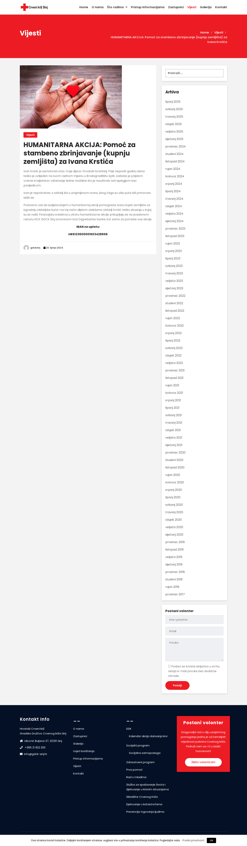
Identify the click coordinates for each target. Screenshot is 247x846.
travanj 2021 (173, 423)
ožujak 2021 (173, 430)
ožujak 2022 (173, 355)
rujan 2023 (172, 243)
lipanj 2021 (172, 408)
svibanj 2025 (174, 109)
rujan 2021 (172, 385)
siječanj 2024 (174, 221)
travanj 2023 (174, 273)
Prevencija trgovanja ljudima (145, 812)
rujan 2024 (172, 169)
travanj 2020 (174, 512)
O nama (97, 7)
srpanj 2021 (173, 400)
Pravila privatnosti (193, 840)
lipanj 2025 (172, 102)
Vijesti (191, 7)
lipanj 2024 (173, 191)
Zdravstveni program (140, 762)
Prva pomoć (134, 770)
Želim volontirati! (203, 762)
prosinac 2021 (175, 370)
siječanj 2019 (173, 564)
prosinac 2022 (175, 296)
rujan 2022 (172, 318)
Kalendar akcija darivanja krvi (148, 736)
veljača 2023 (174, 281)
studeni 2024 (174, 154)
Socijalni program (138, 745)
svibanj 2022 (174, 348)
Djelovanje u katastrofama (144, 804)
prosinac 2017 (175, 594)
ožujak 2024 (173, 206)
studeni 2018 (174, 579)
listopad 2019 (174, 549)
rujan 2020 (172, 475)
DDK (129, 729)
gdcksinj (35, 247)
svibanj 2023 (174, 266)
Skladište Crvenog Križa (142, 797)
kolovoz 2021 (174, 393)
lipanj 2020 (172, 497)
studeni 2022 (174, 303)
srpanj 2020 (173, 490)
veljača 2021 (173, 437)
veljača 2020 (174, 527)
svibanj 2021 (173, 415)
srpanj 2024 (173, 184)
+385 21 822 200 (32, 747)
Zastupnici (176, 7)
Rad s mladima (136, 777)
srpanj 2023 (173, 251)
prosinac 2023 (175, 228)
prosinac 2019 (175, 542)
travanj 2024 (174, 199)
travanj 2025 (174, 117)
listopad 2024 (175, 161)
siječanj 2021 (173, 445)
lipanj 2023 (172, 258)
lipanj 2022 (172, 340)
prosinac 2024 (175, 146)
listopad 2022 (174, 311)
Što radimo (117, 7)
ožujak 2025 (173, 124)
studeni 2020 (174, 460)
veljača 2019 (173, 557)
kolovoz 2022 (174, 326)
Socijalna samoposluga (144, 753)
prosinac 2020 (175, 452)
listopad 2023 (174, 236)
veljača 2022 (174, 363)
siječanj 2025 (174, 139)
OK (211, 840)
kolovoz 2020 (174, 482)
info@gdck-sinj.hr (33, 754)
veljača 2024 (174, 214)
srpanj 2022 (173, 333)
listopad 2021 (174, 378)
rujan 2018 (172, 587)
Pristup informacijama (147, 7)
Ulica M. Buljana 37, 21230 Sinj (41, 741)
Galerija (206, 7)
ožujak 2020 (173, 520)
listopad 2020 (174, 467)
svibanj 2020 (174, 505)
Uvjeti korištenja (83, 751)
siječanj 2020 (174, 535)
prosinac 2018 (175, 572)
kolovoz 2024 (174, 176)
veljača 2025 (174, 131)
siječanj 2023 (174, 288)
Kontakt (221, 7)
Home (83, 7)
